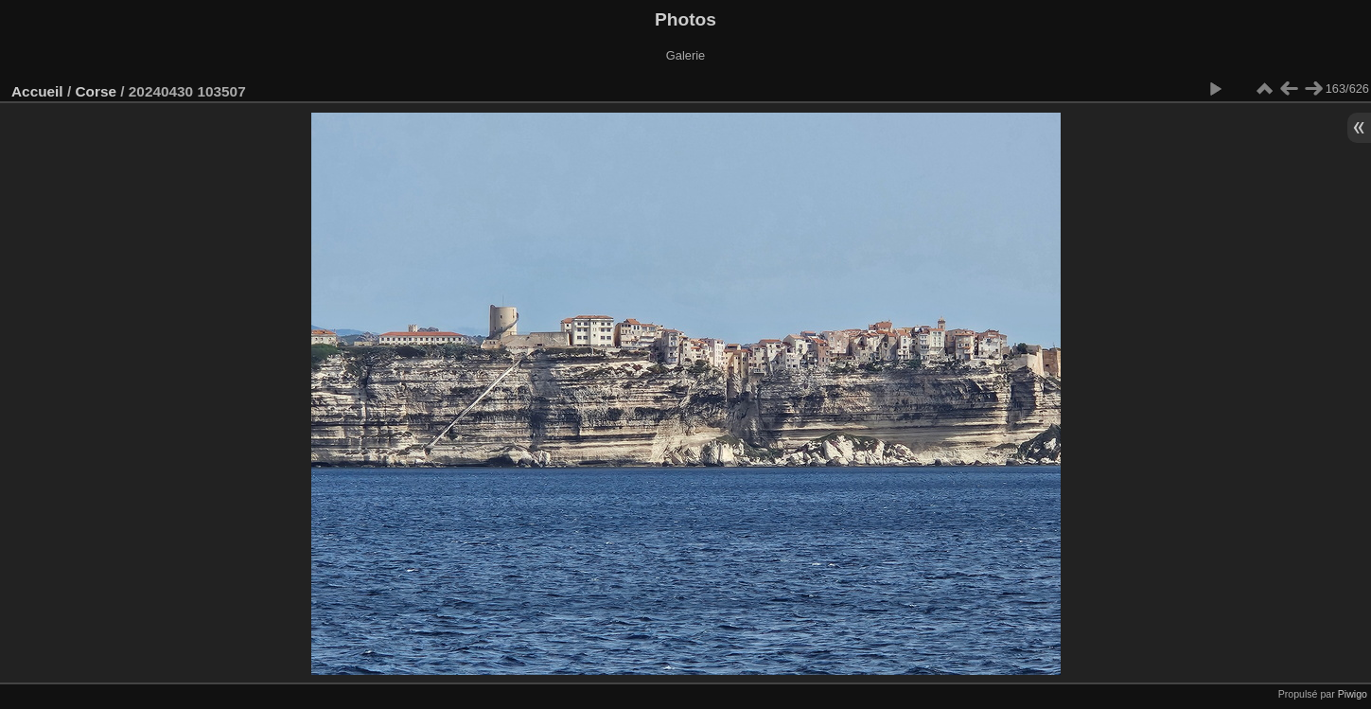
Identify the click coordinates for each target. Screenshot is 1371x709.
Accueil (37, 91)
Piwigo (1352, 694)
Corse (95, 91)
